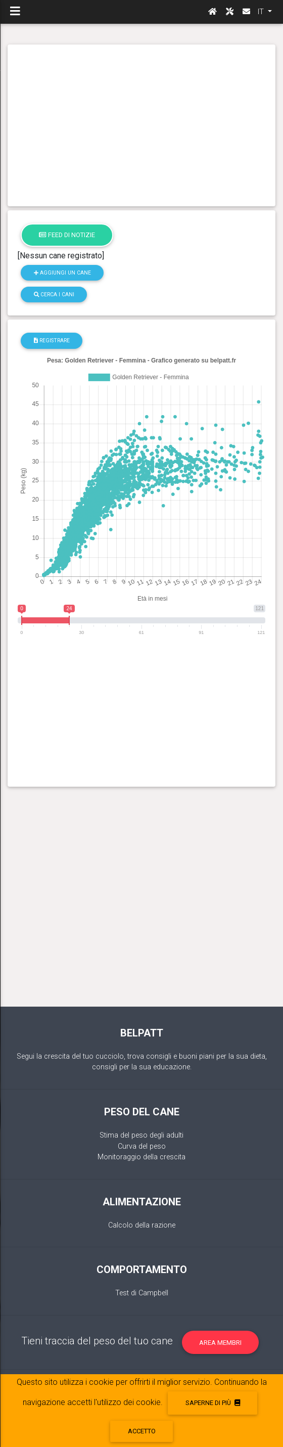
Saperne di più (212, 1403)
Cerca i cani (54, 294)
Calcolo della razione (141, 1225)
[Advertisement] (141, 125)
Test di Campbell (141, 1293)
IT (262, 11)
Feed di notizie (67, 235)
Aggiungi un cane (62, 272)
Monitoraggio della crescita (141, 1157)
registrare (52, 340)
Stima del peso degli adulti (141, 1135)
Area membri (220, 1342)
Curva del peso (142, 1146)
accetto (142, 1431)
